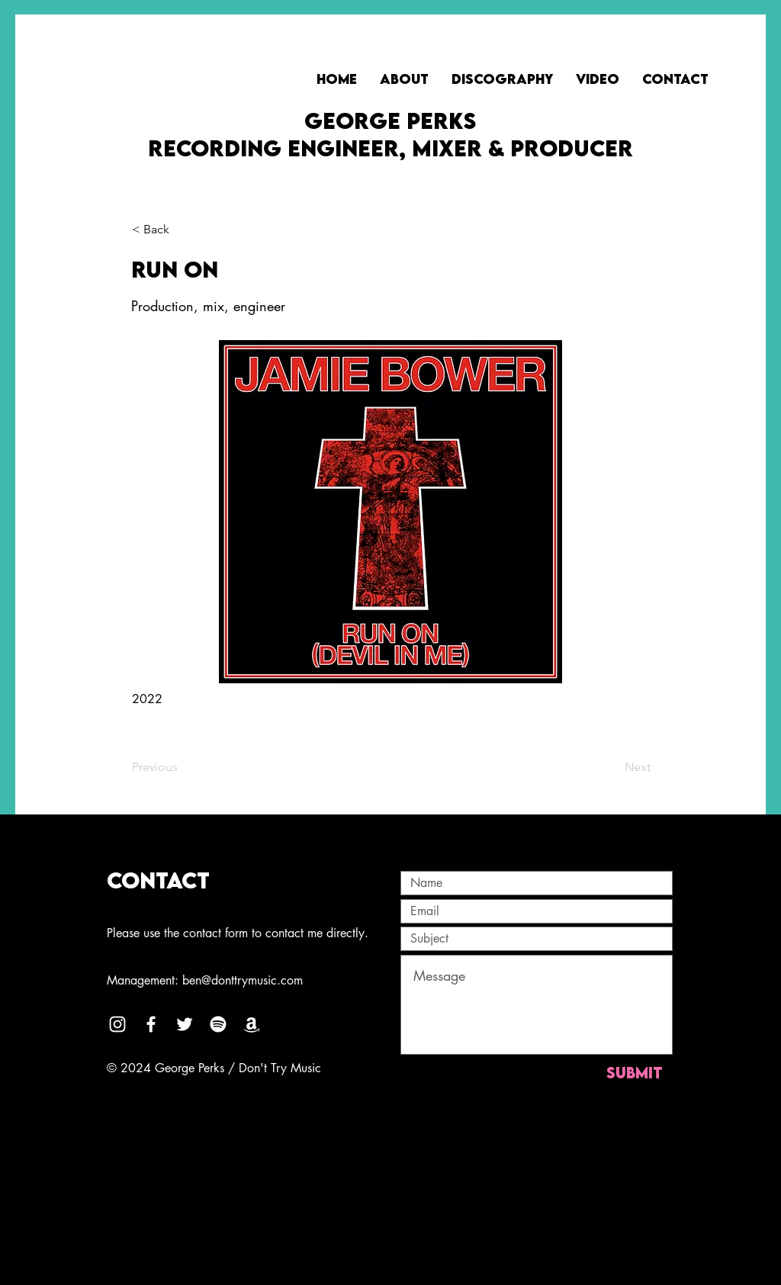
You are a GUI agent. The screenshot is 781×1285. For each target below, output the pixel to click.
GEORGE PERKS (390, 120)
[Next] (612, 767)
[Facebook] (151, 1024)
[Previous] (182, 767)
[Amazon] (251, 1024)
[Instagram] (117, 1024)
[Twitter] (184, 1024)
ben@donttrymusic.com (242, 980)
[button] (182, 229)
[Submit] (634, 1072)
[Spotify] (218, 1024)
